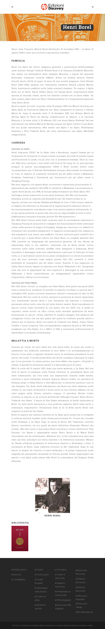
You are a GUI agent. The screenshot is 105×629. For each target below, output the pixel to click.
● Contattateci (18, 579)
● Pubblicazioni (18, 569)
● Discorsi (16, 574)
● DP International (84, 612)
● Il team (39, 569)
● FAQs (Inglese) (63, 600)
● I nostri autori (42, 574)
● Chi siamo (60, 569)
